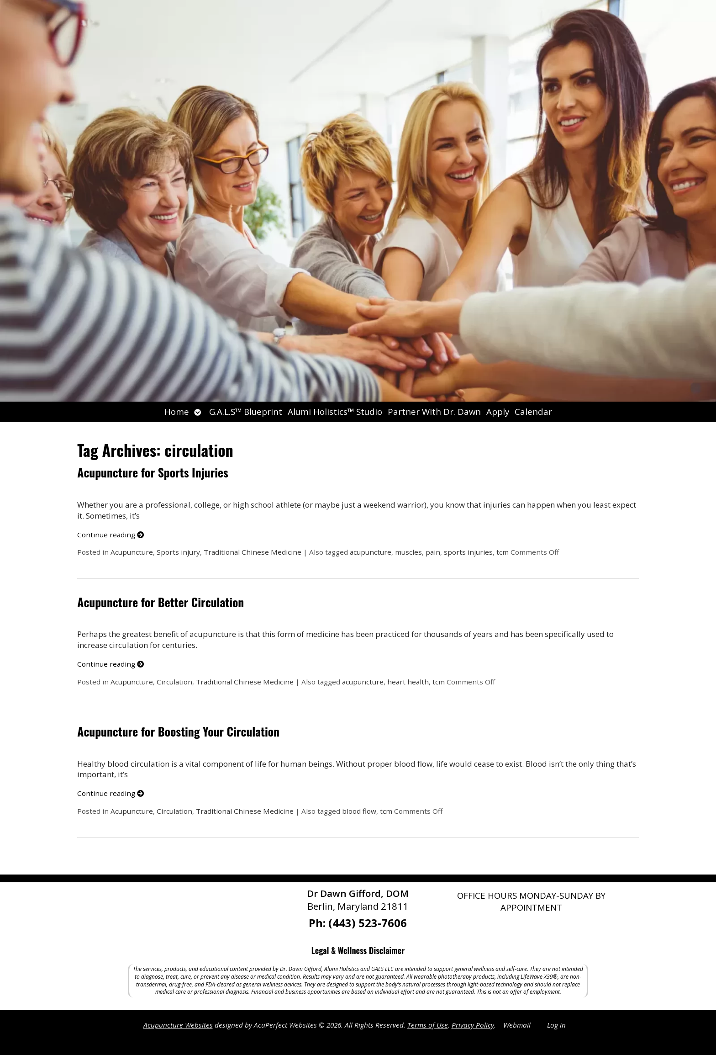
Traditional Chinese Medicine (252, 552)
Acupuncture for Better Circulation (160, 602)
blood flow (359, 811)
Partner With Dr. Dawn (434, 411)
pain (433, 552)
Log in (556, 1024)
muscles (408, 552)
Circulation (174, 681)
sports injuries (468, 552)
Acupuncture (132, 552)
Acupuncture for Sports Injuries (152, 472)
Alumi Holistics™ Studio (335, 411)
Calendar (533, 411)
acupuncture (370, 552)
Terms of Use (427, 1024)
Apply (497, 411)
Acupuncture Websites (178, 1024)
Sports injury (178, 552)
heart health (408, 681)
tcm (502, 552)
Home (176, 411)
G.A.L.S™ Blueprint (245, 411)
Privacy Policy (473, 1024)
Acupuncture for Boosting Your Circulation (178, 731)
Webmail (517, 1024)
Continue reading (110, 534)
